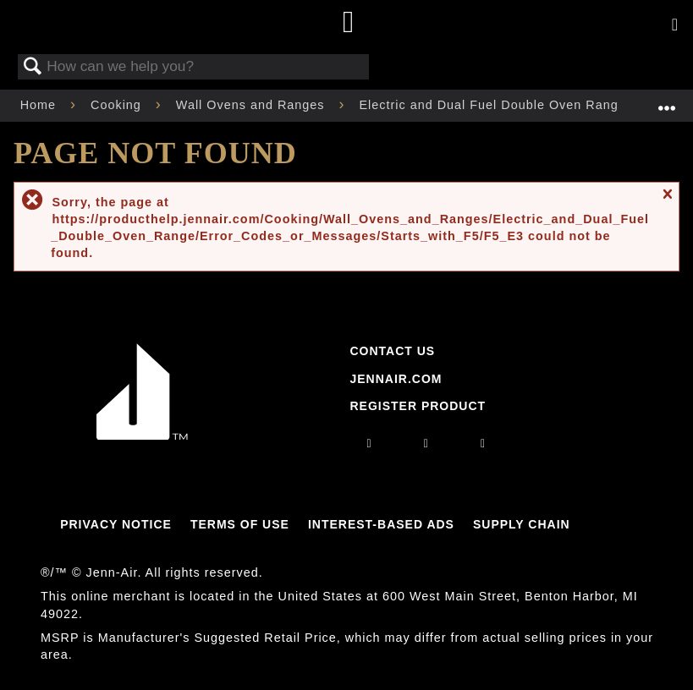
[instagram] (370, 443)
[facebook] (426, 443)
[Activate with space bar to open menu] (675, 25)
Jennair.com (395, 379)
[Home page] (349, 23)
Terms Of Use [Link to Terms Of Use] (239, 524)
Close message (666, 201)
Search (33, 67)
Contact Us (392, 351)
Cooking (118, 105)
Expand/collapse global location (666, 100)
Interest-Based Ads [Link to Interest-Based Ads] (381, 524)
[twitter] (483, 443)
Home (40, 105)
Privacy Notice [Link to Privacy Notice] (116, 524)
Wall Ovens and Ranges (252, 105)
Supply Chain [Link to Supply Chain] (521, 524)
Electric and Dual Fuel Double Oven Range (495, 105)
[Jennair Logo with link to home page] (142, 435)
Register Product (417, 406)
